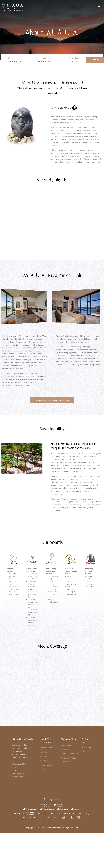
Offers (42, 769)
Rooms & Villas (46, 748)
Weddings (44, 761)
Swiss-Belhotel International (51, 828)
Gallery (64, 749)
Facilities (44, 752)
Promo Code (74, 58)
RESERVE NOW (95, 60)
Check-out (41, 58)
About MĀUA (66, 745)
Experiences (45, 765)
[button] (3, 306)
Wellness (44, 756)
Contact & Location (69, 753)
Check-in (11, 58)
